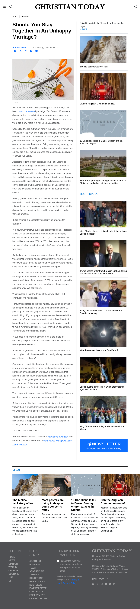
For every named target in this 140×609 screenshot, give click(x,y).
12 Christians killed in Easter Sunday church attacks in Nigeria (83, 504)
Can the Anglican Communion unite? (113, 501)
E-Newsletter (38, 588)
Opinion (25, 16)
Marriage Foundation (58, 437)
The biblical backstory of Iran (23, 501)
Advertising (36, 571)
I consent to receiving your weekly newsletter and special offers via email (71, 566)
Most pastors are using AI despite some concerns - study (53, 504)
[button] (4, 7)
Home (15, 16)
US (9, 581)
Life (10, 577)
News (11, 560)
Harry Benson (19, 47)
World (12, 567)
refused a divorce (26, 111)
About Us (35, 561)
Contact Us (36, 591)
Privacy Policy (38, 581)
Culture (13, 574)
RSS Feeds (35, 585)
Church (13, 570)
